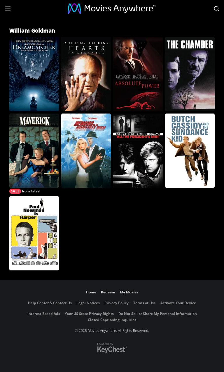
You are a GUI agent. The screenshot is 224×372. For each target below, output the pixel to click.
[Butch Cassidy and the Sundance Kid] (190, 151)
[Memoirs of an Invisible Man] (86, 151)
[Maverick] (34, 154)
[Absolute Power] (138, 74)
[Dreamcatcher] (34, 74)
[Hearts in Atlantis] (86, 74)
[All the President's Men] (138, 151)
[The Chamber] (190, 74)
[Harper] (34, 233)
